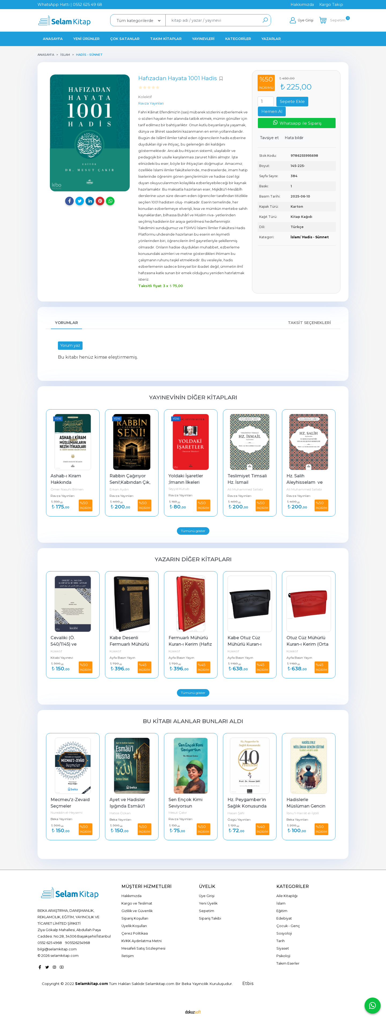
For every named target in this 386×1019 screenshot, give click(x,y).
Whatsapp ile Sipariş (296, 123)
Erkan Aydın (121, 489)
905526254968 (77, 942)
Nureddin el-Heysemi (69, 812)
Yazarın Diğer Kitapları (193, 559)
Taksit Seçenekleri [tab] (309, 322)
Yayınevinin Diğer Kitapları (193, 397)
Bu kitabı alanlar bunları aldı (193, 721)
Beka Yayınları (64, 819)
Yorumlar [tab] (66, 322)
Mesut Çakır (180, 812)
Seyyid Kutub (181, 489)
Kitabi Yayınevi (64, 658)
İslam (295, 237)
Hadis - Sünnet (315, 237)
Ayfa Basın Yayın (125, 658)
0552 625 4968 (50, 942)
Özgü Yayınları (241, 819)
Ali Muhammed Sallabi (247, 489)
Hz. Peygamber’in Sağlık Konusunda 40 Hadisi (250, 806)
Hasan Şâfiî (238, 813)
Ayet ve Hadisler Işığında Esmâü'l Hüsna (130, 806)
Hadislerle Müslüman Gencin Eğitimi (309, 806)
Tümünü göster (193, 531)
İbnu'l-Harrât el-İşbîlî (305, 813)
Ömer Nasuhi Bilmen (69, 489)
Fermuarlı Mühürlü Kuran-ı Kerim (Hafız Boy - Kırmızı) (193, 644)
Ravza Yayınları (65, 496)
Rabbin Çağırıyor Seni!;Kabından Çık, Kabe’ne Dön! (133, 482)
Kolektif (58, 651)
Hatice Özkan (122, 813)
